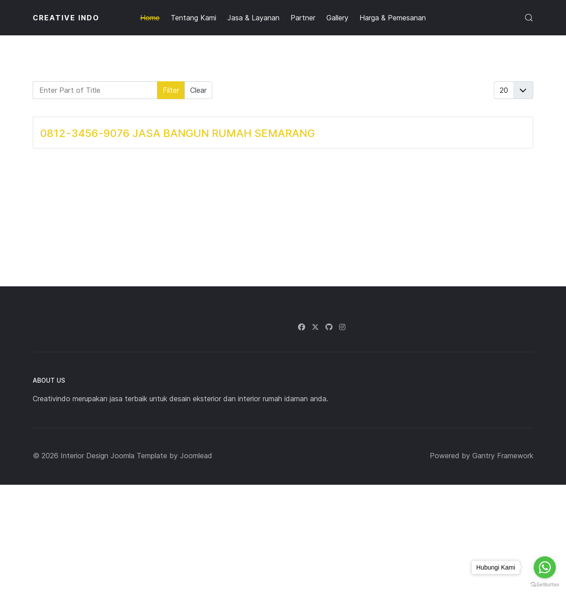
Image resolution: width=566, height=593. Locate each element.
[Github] (329, 327)
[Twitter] (315, 327)
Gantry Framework (502, 455)
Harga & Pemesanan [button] (392, 17)
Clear (198, 90)
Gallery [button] (337, 17)
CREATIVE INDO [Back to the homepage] (66, 17)
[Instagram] (342, 327)
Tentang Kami (193, 17)
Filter (171, 90)
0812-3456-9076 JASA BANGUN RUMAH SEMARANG (177, 133)
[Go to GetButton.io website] (545, 584)
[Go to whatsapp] (545, 567)
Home (150, 17)
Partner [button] (303, 17)
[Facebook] (301, 327)
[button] (528, 17)
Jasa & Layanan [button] (253, 17)
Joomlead (196, 455)
